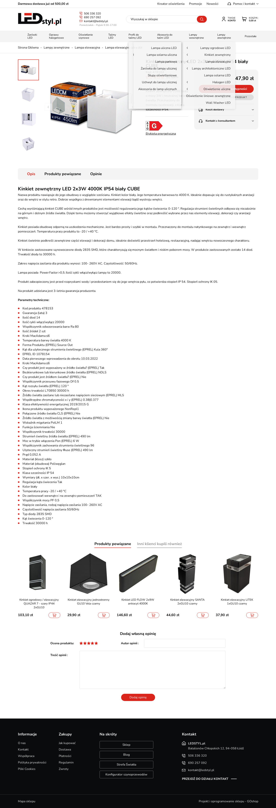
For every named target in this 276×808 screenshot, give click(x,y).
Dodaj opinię (138, 697)
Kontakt (23, 749)
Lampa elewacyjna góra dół (123, 48)
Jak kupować (67, 743)
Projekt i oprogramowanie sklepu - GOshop (228, 801)
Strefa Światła (126, 764)
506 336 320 (92, 13)
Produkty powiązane (62, 173)
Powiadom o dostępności (229, 89)
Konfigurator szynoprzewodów (126, 774)
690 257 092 (92, 17)
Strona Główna (28, 48)
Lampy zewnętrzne (57, 48)
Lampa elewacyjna (87, 48)
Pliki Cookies (26, 769)
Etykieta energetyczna (161, 134)
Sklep (126, 745)
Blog (126, 755)
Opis (31, 173)
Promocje (195, 4)
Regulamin (66, 762)
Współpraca (26, 756)
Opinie (96, 173)
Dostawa (65, 749)
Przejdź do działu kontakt (205, 779)
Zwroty (63, 769)
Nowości (212, 4)
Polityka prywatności (32, 762)
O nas (22, 743)
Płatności (65, 756)
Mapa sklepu (26, 801)
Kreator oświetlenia (170, 4)
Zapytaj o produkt (234, 97)
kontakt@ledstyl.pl (96, 21)
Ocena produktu (61, 643)
